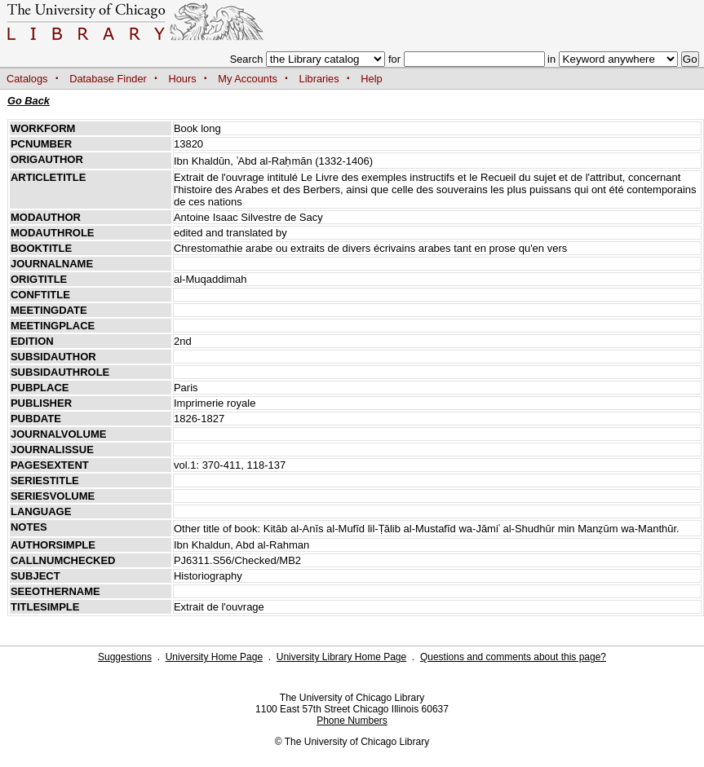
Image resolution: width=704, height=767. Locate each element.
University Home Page (214, 657)
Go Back (28, 101)
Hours (183, 79)
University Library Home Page (341, 657)
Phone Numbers (352, 720)
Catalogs (27, 79)
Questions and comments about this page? (513, 657)
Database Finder (108, 79)
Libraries (319, 79)
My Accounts (247, 79)
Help (371, 79)
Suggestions (125, 657)
